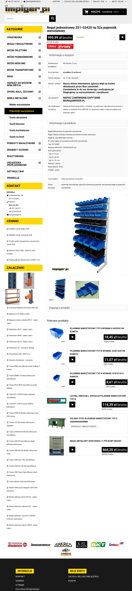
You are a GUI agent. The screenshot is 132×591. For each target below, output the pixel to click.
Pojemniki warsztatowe (22, 111)
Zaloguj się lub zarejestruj (76, 1)
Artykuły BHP (15, 171)
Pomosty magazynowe (21, 143)
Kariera (20, 581)
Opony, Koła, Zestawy (20, 91)
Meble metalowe (17, 98)
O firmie (20, 585)
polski (119, 1)
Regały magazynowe (20, 44)
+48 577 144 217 (12, 1)
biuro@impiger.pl (32, 1)
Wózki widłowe (16, 63)
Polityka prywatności (27, 589)
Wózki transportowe (20, 70)
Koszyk (72, 581)
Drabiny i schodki (18, 149)
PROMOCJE (13, 178)
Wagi (10, 76)
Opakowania (14, 37)
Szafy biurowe (17, 124)
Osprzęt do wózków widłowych (19, 84)
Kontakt (56, 1)
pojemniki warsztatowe (69, 185)
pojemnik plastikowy (86, 185)
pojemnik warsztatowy (102, 185)
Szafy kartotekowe (19, 130)
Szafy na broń (17, 136)
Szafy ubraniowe (18, 117)
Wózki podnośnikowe (20, 57)
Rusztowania (15, 156)
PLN (100, 1)
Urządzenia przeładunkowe (17, 163)
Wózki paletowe (17, 50)
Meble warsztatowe (20, 104)
